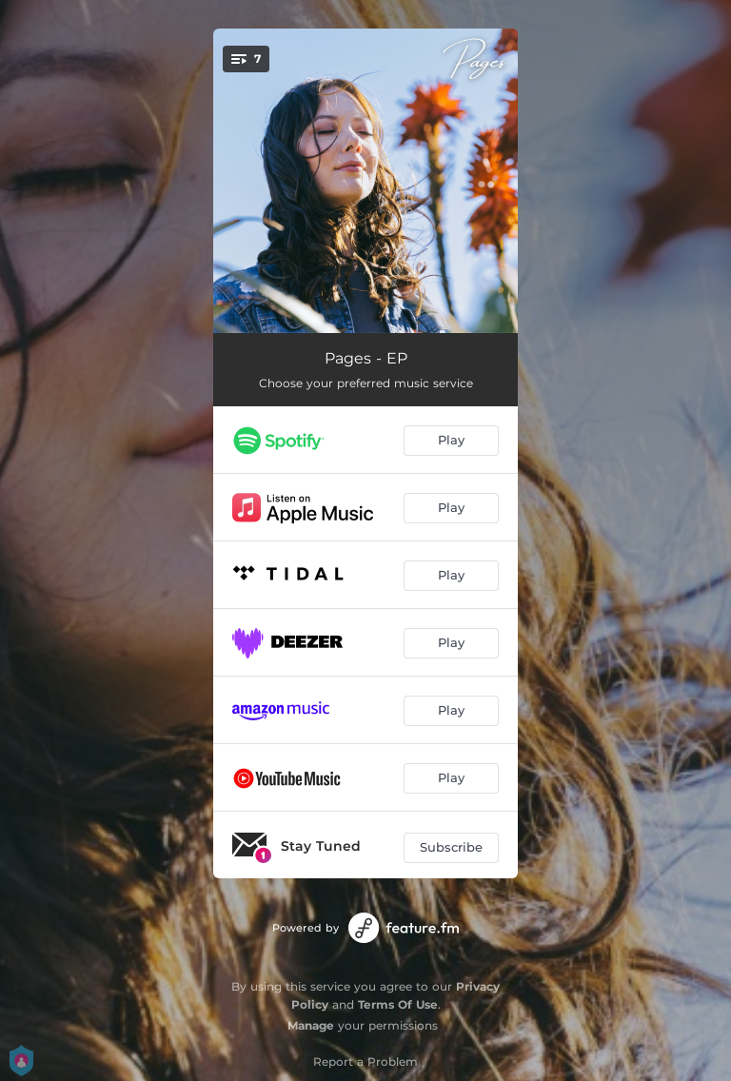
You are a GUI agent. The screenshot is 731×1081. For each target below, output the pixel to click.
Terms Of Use (398, 1004)
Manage (310, 1025)
